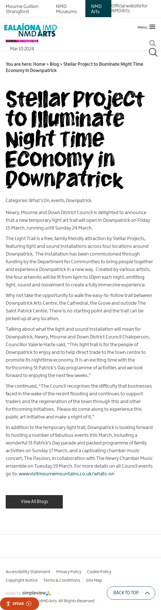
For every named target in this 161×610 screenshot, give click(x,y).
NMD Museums (66, 9)
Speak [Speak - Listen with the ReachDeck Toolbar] (18, 603)
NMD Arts (96, 9)
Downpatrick (78, 200)
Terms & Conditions (61, 580)
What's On (39, 200)
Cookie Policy (99, 572)
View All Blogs (34, 501)
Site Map (94, 580)
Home (39, 64)
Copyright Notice (22, 580)
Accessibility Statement (28, 572)
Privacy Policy (68, 572)
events (57, 200)
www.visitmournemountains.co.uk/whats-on (66, 474)
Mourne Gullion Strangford (22, 9)
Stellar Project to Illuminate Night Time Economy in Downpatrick (75, 138)
